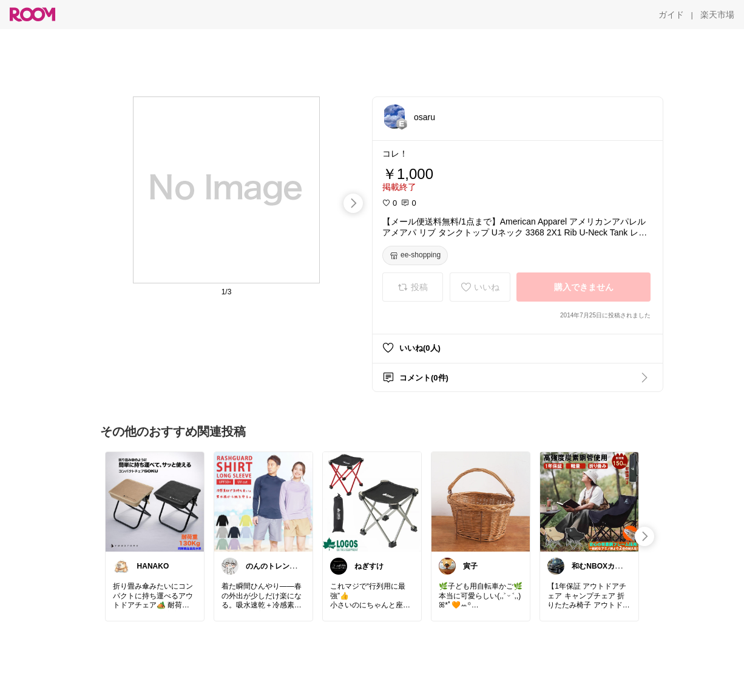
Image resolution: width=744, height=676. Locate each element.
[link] (155, 501)
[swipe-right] (353, 203)
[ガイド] (671, 14)
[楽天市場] (717, 14)
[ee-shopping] (415, 255)
